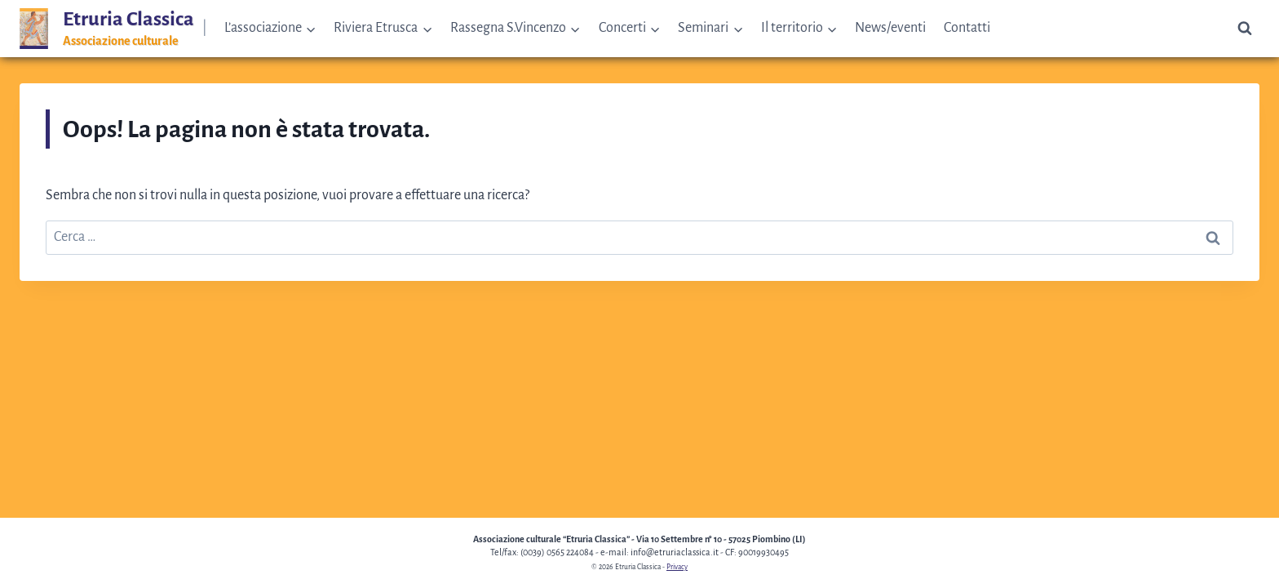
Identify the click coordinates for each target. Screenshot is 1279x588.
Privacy (677, 567)
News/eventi (890, 27)
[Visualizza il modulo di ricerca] (1244, 28)
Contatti (967, 27)
